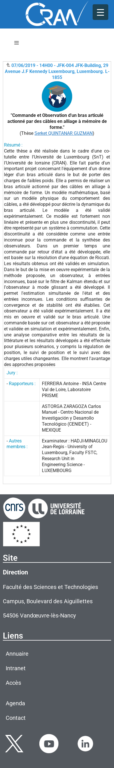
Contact (16, 717)
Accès (13, 682)
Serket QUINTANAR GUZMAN (63, 133)
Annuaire (17, 653)
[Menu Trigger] (100, 12)
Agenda (15, 703)
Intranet (16, 668)
